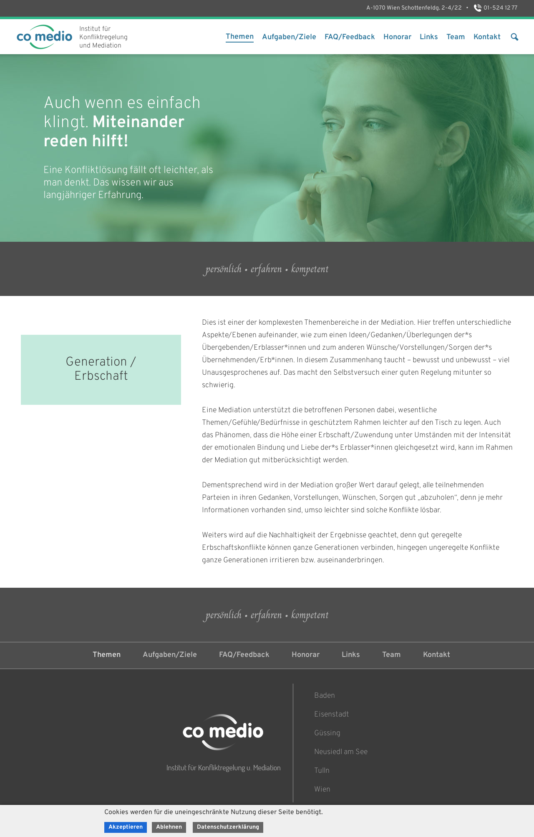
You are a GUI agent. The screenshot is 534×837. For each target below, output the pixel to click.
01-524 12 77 (495, 8)
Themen (240, 37)
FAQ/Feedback (350, 37)
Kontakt (487, 37)
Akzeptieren (125, 827)
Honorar (397, 37)
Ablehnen (169, 827)
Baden (324, 696)
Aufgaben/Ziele (289, 37)
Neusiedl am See (341, 752)
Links (429, 37)
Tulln (322, 771)
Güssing (327, 733)
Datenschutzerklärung (228, 827)
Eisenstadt (331, 714)
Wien (322, 789)
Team (455, 37)
